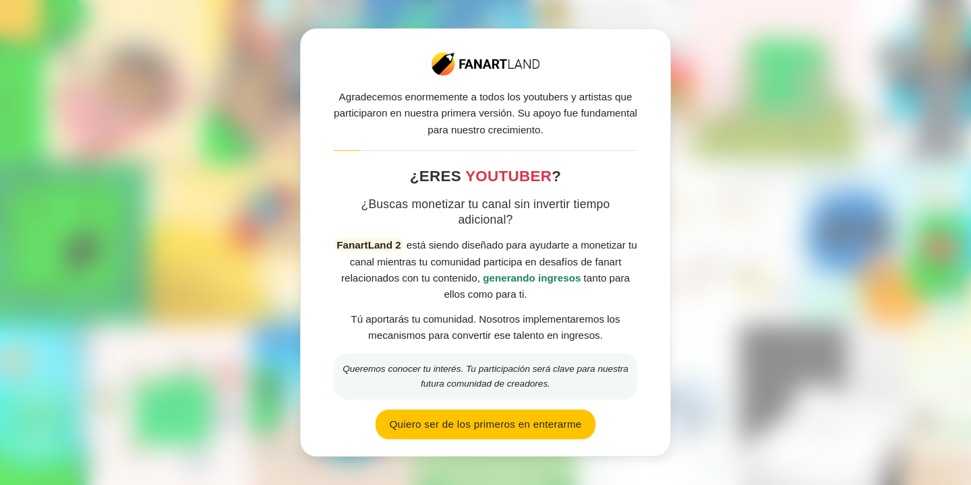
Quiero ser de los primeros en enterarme (485, 424)
